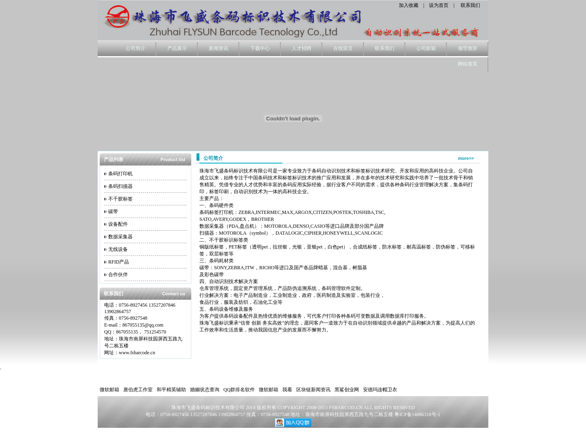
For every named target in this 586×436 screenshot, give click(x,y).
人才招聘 (301, 48)
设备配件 (118, 224)
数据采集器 (120, 237)
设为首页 (438, 5)
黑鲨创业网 (347, 389)
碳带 (113, 211)
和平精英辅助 (171, 389)
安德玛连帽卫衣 (380, 389)
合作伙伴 (118, 274)
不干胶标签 (120, 199)
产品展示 (177, 48)
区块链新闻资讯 (313, 389)
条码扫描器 (120, 186)
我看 (287, 389)
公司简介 (135, 48)
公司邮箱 (426, 48)
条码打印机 (120, 174)
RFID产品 (118, 262)
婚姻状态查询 (204, 389)
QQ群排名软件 (239, 389)
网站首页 (467, 64)
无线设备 (118, 249)
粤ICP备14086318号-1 (417, 414)
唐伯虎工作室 (138, 389)
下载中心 (260, 48)
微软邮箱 (109, 389)
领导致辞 (467, 48)
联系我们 (470, 5)
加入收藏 (408, 5)
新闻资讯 (218, 48)
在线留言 (343, 48)
